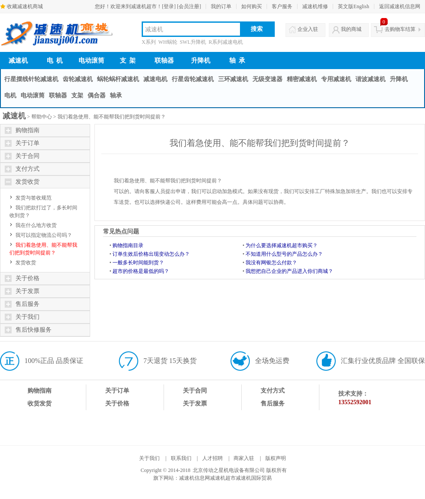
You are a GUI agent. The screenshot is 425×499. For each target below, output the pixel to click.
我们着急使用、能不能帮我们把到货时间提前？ (112, 117)
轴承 (116, 95)
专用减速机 (336, 79)
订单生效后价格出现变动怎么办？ (151, 254)
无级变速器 (267, 79)
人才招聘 (212, 458)
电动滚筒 (91, 60)
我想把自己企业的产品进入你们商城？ (289, 271)
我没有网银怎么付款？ (271, 263)
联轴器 (164, 60)
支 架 (128, 60)
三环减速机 (233, 79)
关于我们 (149, 458)
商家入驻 (244, 458)
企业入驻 (308, 29)
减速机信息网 (194, 478)
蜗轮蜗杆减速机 (118, 79)
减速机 (18, 60)
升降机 (200, 60)
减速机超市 (223, 478)
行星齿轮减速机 (193, 79)
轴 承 (237, 60)
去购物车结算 (400, 29)
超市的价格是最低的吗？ (140, 271)
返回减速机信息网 (399, 6)
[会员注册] (189, 6)
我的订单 (221, 6)
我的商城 (351, 29)
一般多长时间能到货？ (138, 263)
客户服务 (282, 6)
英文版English (353, 6)
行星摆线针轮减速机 (31, 79)
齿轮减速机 (78, 79)
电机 (10, 95)
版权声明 (275, 458)
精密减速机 (302, 79)
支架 (77, 95)
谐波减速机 (370, 79)
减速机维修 (315, 6)
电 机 (55, 60)
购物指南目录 (127, 245)
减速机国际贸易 (254, 478)
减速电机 (155, 79)
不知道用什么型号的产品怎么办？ (284, 254)
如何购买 (251, 6)
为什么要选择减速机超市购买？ (282, 245)
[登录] (169, 6)
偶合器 (97, 95)
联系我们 (181, 458)
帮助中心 (41, 117)
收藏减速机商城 (25, 6)
